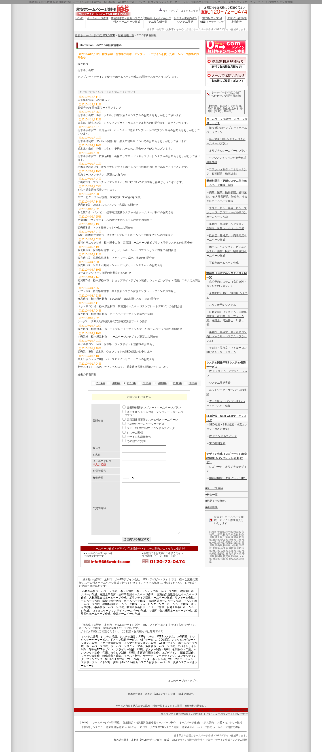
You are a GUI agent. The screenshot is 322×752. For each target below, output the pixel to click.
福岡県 (218, 556)
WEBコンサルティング (223, 436)
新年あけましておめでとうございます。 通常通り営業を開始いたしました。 (123, 366)
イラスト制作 (132, 665)
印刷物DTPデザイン (101, 659)
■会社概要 (211, 507)
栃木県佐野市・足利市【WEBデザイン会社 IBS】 (142, 749)
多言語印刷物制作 (148, 662)
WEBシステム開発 (168, 737)
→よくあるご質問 (188, 10)
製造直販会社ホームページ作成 (145, 617)
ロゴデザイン (169, 662)
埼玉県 (218, 537)
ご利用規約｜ (198, 723)
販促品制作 (187, 662)
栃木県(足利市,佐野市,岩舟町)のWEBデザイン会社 (59, 2)
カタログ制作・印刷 (122, 662)
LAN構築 (182, 646)
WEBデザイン (167, 653)
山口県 (240, 550)
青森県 (221, 531)
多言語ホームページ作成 (160, 656)
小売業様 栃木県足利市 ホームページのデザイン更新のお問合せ (118, 336)
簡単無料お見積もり (195, 715)
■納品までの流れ (215, 500)
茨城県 (234, 537)
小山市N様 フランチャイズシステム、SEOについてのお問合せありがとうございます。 (131, 182)
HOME (79, 18)
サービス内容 (123, 715)
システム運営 (128, 646)
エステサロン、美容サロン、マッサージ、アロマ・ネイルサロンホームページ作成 (226, 212)
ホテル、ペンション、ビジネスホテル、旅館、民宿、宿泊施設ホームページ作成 (226, 251)
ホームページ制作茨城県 (226, 737)
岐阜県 (213, 542)
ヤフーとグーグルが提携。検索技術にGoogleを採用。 (110, 197)
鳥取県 (232, 550)
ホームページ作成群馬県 (106, 732)
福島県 (226, 534)
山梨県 (237, 542)
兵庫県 (224, 548)
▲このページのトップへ (182, 690)
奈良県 (216, 548)
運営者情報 (182, 723)
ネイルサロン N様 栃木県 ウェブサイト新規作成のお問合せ (116, 344)
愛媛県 (221, 553)
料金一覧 (157, 715)
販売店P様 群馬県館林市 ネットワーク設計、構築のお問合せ (116, 257)
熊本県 (216, 559)
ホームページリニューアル (126, 656)
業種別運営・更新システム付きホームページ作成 (127, 20)
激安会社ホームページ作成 (197, 737)
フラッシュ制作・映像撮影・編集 (101, 665)
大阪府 (234, 545)
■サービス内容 (214, 488)
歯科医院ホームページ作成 (165, 611)
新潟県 (221, 542)
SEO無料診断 (217, 443)
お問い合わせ (240, 723)
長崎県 (234, 556)
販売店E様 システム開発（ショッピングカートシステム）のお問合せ (120, 265)
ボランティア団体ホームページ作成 (150, 607)
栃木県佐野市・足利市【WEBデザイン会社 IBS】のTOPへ (161, 704)
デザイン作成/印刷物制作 (237, 20)
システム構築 (109, 646)
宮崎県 (224, 559)
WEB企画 (133, 669)
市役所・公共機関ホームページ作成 (170, 620)
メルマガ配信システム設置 (140, 653)
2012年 (131, 383)
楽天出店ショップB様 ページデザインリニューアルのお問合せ (116, 359)
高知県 (238, 553)
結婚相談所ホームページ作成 (119, 614)
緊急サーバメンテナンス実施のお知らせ (102, 174)
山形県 (218, 534)
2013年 (116, 383)
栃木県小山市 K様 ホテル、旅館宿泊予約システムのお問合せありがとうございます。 (131, 115)
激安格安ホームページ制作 (161, 732)
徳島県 (229, 553)
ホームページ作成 (97, 18)
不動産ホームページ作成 (224, 262)
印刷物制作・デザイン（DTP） (228, 478)
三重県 (240, 539)
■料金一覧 (211, 494)
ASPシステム (146, 646)
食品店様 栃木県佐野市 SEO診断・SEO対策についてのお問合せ (118, 298)
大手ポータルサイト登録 (95, 672)
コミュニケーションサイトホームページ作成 (119, 620)
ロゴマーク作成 (148, 737)
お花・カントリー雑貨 (229, 732)
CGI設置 (164, 649)
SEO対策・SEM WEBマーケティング (211, 20)
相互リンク (167, 723)
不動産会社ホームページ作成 (99, 601)
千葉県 (226, 537)
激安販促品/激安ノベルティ (121, 737)
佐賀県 (226, 556)
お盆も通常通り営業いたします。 (98, 189)
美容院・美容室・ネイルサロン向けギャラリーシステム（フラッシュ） (226, 336)
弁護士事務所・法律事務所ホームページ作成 (126, 604)
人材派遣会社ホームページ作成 (108, 607)
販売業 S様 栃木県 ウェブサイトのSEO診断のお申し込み (115, 351)
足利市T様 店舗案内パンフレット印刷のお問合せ (109, 204)
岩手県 (229, 531)
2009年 (177, 383)
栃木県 (216, 539)
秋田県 (237, 531)
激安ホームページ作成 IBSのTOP (95, 35)
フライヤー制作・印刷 (129, 659)
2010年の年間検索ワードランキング (99, 107)
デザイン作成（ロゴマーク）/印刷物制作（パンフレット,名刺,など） (226, 458)
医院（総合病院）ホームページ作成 (123, 611)
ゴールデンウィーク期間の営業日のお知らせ (104, 272)
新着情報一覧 (126, 35)
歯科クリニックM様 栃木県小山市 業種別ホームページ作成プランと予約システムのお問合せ (135, 242)
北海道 (213, 531)
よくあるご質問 (173, 715)
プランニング (94, 669)
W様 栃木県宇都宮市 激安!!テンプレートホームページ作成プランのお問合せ (125, 235)
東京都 (234, 534)
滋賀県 (232, 548)
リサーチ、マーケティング (159, 665)
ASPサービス (148, 649)
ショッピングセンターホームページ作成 (164, 614)
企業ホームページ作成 (126, 623)
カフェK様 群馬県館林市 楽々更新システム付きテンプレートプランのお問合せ (127, 291)
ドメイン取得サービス (123, 649)
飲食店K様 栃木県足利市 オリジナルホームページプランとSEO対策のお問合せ (127, 250)
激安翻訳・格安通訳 (134, 732)
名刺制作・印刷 (181, 659)
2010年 (162, 383)
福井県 (226, 545)
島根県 (213, 553)
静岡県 (232, 539)
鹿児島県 (233, 559)
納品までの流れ (141, 715)
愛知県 (224, 539)
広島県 (224, 550)
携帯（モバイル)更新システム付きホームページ (141, 672)
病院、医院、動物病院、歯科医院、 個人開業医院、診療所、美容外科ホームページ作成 (226, 197)
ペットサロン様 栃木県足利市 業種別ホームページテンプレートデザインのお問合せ (130, 306)
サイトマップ (168, 10)
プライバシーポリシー (218, 723)
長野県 (229, 542)
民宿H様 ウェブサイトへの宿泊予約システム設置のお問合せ (115, 220)
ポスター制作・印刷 (157, 659)
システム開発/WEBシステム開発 (185, 20)
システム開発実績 (220, 382)
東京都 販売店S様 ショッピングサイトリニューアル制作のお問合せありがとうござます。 (133, 122)
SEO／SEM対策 (115, 669)
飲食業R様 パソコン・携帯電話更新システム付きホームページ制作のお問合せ (126, 212)
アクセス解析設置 (110, 653)
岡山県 (216, 550)
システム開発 (90, 646)
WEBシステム (165, 646)
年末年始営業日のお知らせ (94, 100)
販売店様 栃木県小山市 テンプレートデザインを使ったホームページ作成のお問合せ (130, 329)
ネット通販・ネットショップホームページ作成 (148, 601)
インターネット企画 (154, 669)
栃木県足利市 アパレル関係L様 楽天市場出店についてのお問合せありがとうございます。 (133, 141)
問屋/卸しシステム (92, 737)
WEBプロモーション (180, 669)
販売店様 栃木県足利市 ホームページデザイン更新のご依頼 (115, 314)
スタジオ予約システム (222, 304)
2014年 (100, 383)
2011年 (146, 383)
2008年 (193, 383)
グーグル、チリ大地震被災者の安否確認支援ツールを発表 (112, 321)
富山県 (218, 545)
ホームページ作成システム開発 (196, 732)
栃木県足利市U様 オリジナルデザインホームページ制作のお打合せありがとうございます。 (134, 167)
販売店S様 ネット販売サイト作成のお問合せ (105, 227)
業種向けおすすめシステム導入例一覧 (157, 20)
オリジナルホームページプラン (228, 150)
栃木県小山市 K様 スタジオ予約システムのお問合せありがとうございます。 (125, 148)
